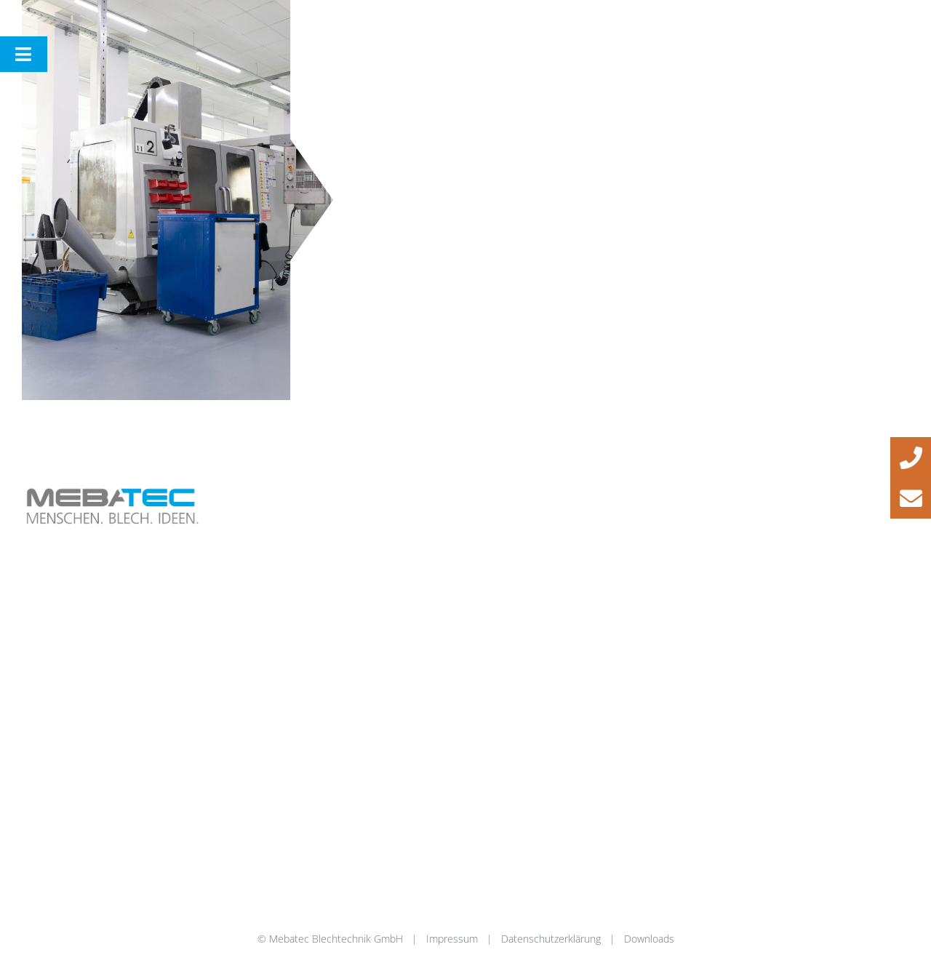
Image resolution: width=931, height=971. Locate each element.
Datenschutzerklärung (551, 939)
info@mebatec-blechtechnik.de (562, 518)
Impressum (452, 939)
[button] (910, 457)
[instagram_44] (832, 486)
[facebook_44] (789, 486)
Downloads (649, 939)
